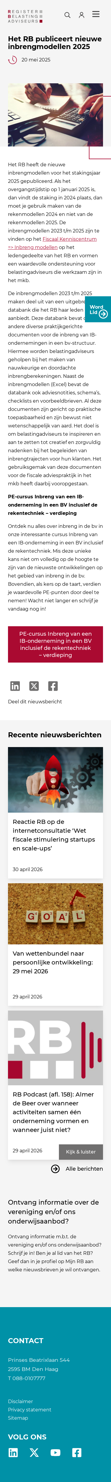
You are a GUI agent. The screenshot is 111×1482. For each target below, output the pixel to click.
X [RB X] (34, 1452)
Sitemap (18, 1418)
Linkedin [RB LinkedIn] (13, 1452)
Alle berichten (84, 1169)
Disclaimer (20, 1401)
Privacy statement (30, 1410)
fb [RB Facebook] (77, 1452)
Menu (96, 14)
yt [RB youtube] (55, 1452)
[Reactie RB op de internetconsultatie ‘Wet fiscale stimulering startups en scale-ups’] (55, 780)
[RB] (25, 16)
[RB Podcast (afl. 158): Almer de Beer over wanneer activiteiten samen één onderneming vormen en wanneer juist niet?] (55, 1048)
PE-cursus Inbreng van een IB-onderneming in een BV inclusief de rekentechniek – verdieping (55, 644)
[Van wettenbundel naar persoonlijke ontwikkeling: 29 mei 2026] (55, 914)
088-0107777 (28, 1378)
